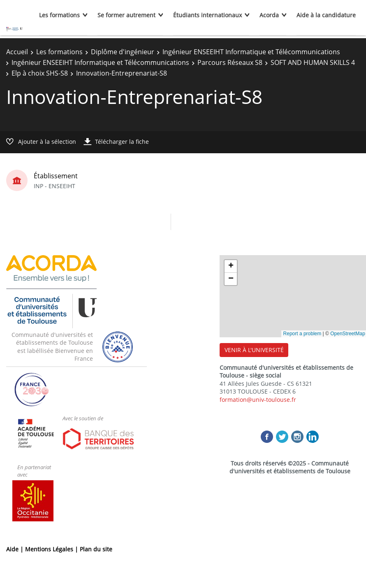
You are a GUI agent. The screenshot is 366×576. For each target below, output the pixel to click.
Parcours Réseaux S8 (229, 62)
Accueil (17, 51)
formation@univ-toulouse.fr (258, 399)
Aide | (15, 549)
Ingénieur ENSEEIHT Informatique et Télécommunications (251, 51)
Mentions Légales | (52, 549)
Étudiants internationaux (207, 15)
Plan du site (96, 549)
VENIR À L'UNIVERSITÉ (254, 350)
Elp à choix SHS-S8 (40, 73)
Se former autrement (126, 15)
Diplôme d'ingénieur (122, 51)
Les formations (59, 15)
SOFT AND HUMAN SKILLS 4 (313, 62)
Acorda (269, 15)
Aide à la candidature (326, 15)
